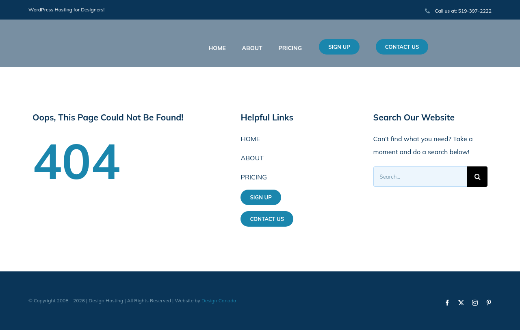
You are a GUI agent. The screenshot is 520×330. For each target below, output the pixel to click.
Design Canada (219, 300)
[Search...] (420, 176)
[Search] (477, 176)
